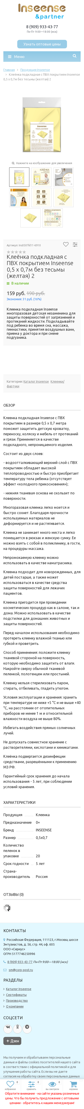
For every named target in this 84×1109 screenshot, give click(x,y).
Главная (9, 70)
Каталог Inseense (36, 381)
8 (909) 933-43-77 (42, 26)
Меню (16, 56)
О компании (15, 1006)
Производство (17, 1000)
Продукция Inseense (35, 70)
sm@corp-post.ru (21, 970)
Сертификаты (16, 995)
